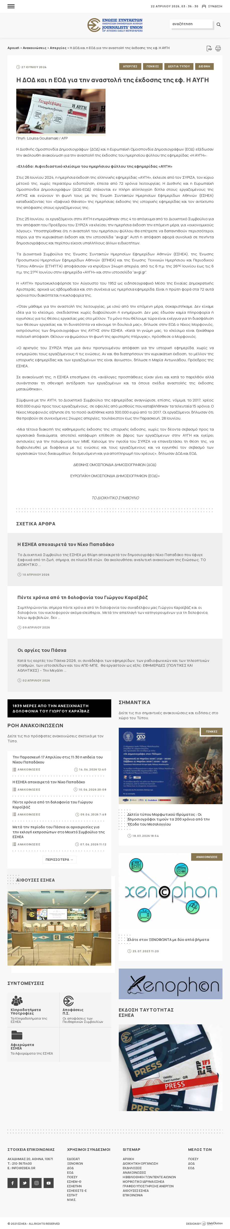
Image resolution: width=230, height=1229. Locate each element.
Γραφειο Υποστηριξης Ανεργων (148, 1185)
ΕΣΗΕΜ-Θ (74, 1180)
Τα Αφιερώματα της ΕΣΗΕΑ (32, 1047)
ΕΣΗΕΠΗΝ (74, 1185)
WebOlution (211, 1222)
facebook (13, 1182)
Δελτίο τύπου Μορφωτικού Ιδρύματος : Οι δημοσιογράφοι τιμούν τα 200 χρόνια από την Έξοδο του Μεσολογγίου (169, 818)
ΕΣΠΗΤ (72, 1194)
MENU (11, 6)
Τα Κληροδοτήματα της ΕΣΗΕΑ (33, 1014)
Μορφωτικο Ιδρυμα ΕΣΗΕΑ (143, 1180)
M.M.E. (71, 1199)
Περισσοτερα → (59, 858)
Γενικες (151, 66)
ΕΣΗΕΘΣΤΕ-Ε (77, 1190)
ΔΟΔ (70, 1167)
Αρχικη (128, 1158)
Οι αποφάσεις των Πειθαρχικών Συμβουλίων (85, 1014)
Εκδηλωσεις (132, 1167)
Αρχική (13, 47)
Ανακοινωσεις (29, 768)
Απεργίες (58, 47)
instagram (37, 1182)
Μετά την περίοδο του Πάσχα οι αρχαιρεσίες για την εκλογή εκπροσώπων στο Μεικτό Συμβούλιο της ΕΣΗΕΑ (59, 830)
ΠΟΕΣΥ (72, 1176)
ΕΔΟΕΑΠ (73, 1158)
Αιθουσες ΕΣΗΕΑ (36, 879)
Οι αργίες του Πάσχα (42, 649)
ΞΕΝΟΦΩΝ (75, 1162)
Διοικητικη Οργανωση (140, 1162)
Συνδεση (215, 6)
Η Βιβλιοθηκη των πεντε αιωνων (149, 1176)
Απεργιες (128, 66)
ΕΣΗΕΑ (115, 25)
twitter (25, 1182)
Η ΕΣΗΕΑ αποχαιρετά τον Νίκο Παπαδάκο (66, 543)
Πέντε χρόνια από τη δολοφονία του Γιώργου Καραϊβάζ (83, 596)
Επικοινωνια (133, 1194)
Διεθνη (204, 66)
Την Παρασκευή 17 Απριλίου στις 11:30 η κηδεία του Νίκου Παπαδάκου (58, 758)
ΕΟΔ (70, 1171)
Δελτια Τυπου (178, 66)
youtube (49, 1182)
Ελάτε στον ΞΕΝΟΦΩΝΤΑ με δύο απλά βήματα (168, 938)
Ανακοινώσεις (34, 47)
